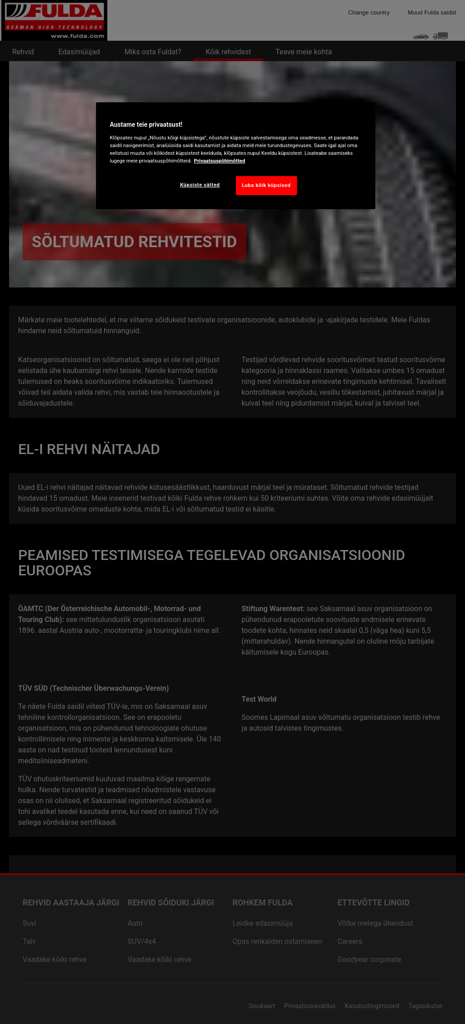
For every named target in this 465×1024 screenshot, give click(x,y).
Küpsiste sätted (200, 185)
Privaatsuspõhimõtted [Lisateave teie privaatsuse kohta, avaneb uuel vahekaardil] (219, 161)
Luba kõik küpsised (266, 185)
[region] (235, 155)
